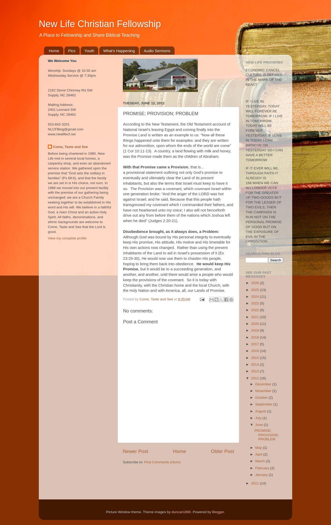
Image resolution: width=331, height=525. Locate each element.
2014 (255, 364)
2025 (255, 290)
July (258, 418)
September (264, 404)
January (262, 475)
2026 (255, 283)
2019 (255, 330)
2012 (255, 378)
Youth (89, 51)
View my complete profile (67, 238)
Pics (72, 51)
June (259, 425)
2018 (255, 337)
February (262, 468)
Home (54, 51)
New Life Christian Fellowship (100, 24)
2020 (255, 324)
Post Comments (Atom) (162, 462)
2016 (255, 351)
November (263, 391)
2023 (255, 303)
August (261, 411)
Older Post (222, 451)
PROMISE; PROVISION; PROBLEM (266, 435)
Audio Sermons (157, 51)
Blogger (218, 512)
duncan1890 (181, 512)
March (260, 461)
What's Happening (119, 51)
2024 (255, 297)
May (259, 448)
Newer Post (135, 451)
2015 (255, 358)
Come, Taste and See (70, 147)
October (262, 397)
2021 (255, 317)
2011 (255, 483)
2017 (255, 344)
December (263, 384)
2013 (255, 371)
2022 (255, 310)
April (259, 454)
